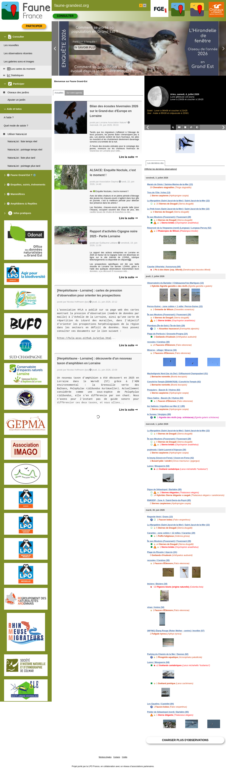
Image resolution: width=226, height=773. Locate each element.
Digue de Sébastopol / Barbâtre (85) (164, 489)
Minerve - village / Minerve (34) (162, 350)
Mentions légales (105, 757)
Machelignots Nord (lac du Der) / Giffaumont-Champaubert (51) (177, 373)
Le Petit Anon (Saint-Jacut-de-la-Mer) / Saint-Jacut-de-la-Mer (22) (178, 209)
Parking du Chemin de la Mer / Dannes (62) (167, 654)
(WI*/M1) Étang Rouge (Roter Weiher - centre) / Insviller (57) (175, 631)
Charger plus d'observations (185, 740)
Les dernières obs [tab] (155, 163)
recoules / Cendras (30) (158, 342)
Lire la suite (128, 156)
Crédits (124, 757)
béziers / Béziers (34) (157, 584)
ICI (129, 260)
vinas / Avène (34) (155, 607)
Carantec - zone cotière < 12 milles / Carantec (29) (171, 533)
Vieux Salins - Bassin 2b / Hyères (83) (165, 398)
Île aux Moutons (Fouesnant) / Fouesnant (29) (169, 217)
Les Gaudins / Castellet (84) (160, 704)
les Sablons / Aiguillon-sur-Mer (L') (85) (166, 406)
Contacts (116, 757)
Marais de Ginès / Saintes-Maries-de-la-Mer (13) (170, 184)
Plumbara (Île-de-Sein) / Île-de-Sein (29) (166, 325)
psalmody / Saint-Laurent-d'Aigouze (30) (166, 450)
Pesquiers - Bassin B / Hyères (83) (163, 390)
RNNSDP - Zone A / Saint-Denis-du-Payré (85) (169, 500)
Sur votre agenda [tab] (74, 93)
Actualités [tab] (59, 93)
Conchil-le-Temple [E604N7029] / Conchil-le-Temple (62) (174, 382)
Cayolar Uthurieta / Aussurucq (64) (164, 266)
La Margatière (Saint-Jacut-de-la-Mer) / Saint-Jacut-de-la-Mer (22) (178, 201)
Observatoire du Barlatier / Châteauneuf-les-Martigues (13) (175, 283)
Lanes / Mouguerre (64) (158, 466)
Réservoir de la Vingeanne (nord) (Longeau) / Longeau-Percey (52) (179, 228)
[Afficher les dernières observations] (160, 169)
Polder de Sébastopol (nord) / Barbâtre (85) (168, 712)
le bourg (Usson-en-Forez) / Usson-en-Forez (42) (170, 458)
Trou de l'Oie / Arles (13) (158, 192)
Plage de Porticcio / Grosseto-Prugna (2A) (167, 334)
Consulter (65, 15)
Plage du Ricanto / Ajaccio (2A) (162, 552)
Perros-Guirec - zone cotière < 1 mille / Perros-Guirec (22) (175, 306)
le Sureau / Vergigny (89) (159, 414)
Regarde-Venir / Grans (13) (160, 517)
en (144, 5)
